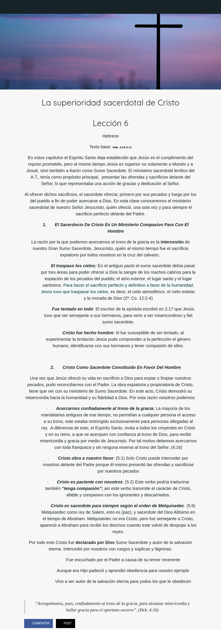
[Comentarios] (191, 624)
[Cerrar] (6, 7)
